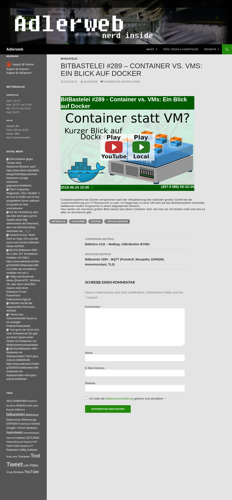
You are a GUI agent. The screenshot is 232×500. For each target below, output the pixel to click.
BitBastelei (69, 58)
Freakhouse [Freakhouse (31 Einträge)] (24, 423)
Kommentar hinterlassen (122, 81)
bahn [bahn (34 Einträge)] (35, 405)
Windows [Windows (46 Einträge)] (18, 472)
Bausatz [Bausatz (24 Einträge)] (10, 409)
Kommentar (93, 306)
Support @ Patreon (20, 64)
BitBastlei (59, 221)
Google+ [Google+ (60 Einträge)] (11, 427)
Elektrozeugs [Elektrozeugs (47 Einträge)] (28, 419)
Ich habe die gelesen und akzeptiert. (125, 398)
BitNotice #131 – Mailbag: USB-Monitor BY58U (135, 241)
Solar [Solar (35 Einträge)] (9, 456)
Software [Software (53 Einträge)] (32, 449)
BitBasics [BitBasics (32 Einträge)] (20, 409)
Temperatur (12, 95)
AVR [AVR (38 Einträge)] (29, 405)
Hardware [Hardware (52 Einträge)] (31, 427)
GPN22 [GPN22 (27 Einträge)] (21, 428)
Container (78, 221)
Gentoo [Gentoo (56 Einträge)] (35, 423)
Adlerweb (14, 49)
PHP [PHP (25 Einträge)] (34, 442)
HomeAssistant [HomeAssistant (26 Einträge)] (31, 433)
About (150, 49)
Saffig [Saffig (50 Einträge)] (22, 449)
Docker (96, 221)
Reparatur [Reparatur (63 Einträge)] (12, 449)
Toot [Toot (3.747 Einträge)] (35, 455)
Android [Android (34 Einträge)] (32, 401)
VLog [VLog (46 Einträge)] (9, 472)
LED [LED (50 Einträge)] (28, 437)
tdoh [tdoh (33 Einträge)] (15, 456)
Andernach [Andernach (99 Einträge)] (20, 400)
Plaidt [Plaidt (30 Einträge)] (9, 446)
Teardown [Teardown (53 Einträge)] (24, 456)
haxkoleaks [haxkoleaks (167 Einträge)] (14, 432)
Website (90, 383)
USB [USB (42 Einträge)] (26, 465)
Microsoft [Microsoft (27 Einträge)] (19, 442)
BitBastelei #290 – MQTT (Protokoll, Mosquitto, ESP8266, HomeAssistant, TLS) (135, 259)
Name (89, 352)
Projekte (210, 49)
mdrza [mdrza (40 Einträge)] (9, 441)
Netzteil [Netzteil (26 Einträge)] (28, 442)
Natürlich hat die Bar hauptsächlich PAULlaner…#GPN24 (21, 307)
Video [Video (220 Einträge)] (33, 465)
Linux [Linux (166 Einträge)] (35, 437)
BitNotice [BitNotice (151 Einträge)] (32, 415)
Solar (9, 120)
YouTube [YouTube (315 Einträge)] (31, 472)
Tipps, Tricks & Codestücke (180, 49)
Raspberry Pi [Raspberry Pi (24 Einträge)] (26, 446)
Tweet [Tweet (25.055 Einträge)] (14, 464)
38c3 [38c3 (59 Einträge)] (9, 400)
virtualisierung (117, 221)
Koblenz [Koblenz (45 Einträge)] (20, 437)
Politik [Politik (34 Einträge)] (16, 446)
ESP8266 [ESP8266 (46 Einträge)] (11, 423)
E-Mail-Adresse (95, 368)
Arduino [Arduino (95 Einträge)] (21, 405)
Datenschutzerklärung (120, 398)
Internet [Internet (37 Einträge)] (10, 437)
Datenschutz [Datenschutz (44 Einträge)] (13, 419)
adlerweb (90, 81)
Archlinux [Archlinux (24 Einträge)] (11, 405)
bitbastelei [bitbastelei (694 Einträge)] (15, 414)
